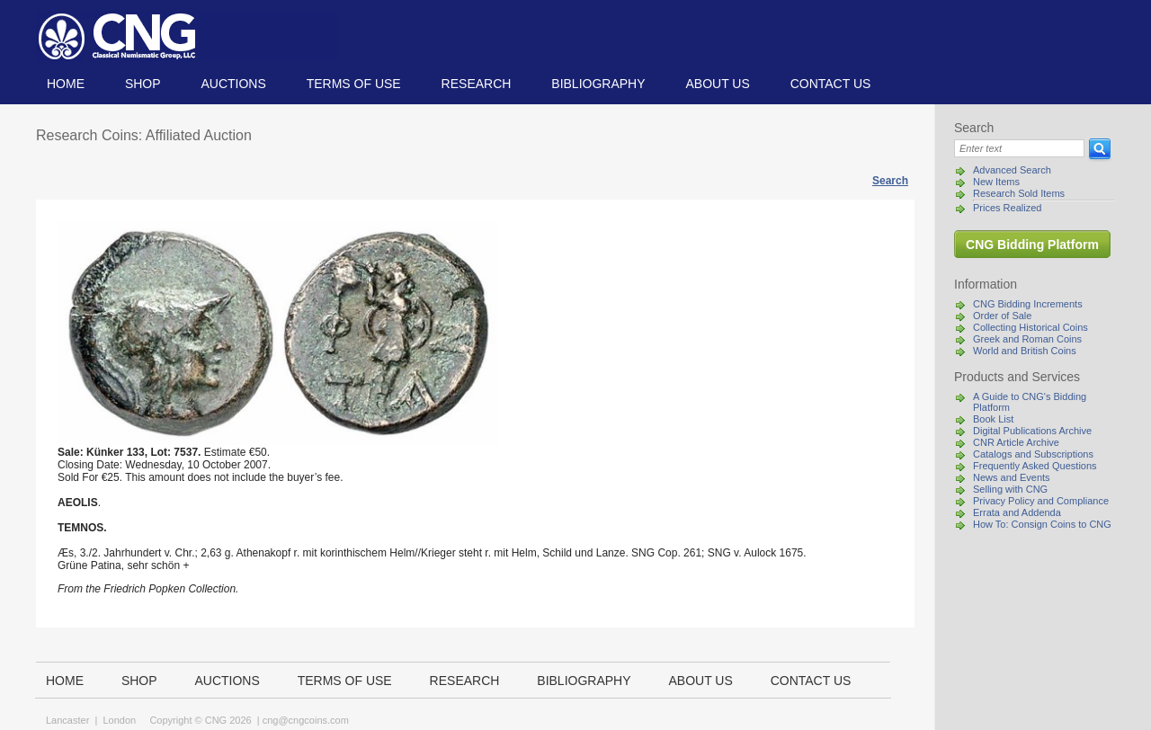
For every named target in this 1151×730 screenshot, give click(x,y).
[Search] (1019, 148)
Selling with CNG (1010, 489)
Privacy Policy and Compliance (1041, 500)
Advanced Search (1012, 170)
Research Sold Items (1019, 193)
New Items (996, 181)
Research (477, 83)
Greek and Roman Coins (1027, 339)
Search (890, 180)
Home (66, 83)
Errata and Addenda (1017, 512)
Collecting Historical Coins (1030, 327)
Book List (993, 419)
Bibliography (598, 83)
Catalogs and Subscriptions (1033, 454)
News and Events (1011, 477)
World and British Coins (1024, 350)
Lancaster (67, 720)
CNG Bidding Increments (1028, 303)
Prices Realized (1007, 207)
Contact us (830, 83)
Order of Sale (1002, 315)
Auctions (233, 83)
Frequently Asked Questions (1035, 465)
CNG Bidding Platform (1032, 244)
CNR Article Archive (1016, 442)
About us (717, 83)
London (119, 720)
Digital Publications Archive (1032, 430)
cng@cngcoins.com (306, 720)
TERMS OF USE (354, 83)
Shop (143, 83)
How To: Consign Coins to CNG (1042, 524)
